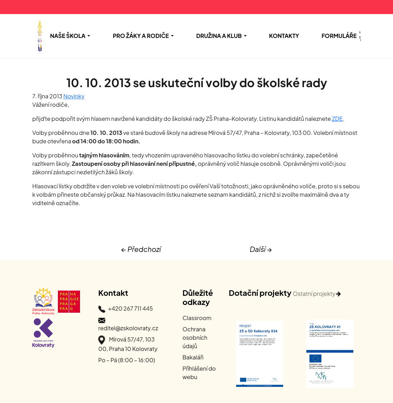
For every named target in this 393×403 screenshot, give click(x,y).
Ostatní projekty (317, 293)
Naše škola (68, 35)
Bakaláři (193, 357)
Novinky (74, 96)
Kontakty (284, 35)
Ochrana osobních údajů (194, 337)
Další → (261, 249)
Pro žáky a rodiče (141, 35)
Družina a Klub (219, 35)
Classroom (197, 317)
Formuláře (339, 35)
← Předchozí (141, 249)
